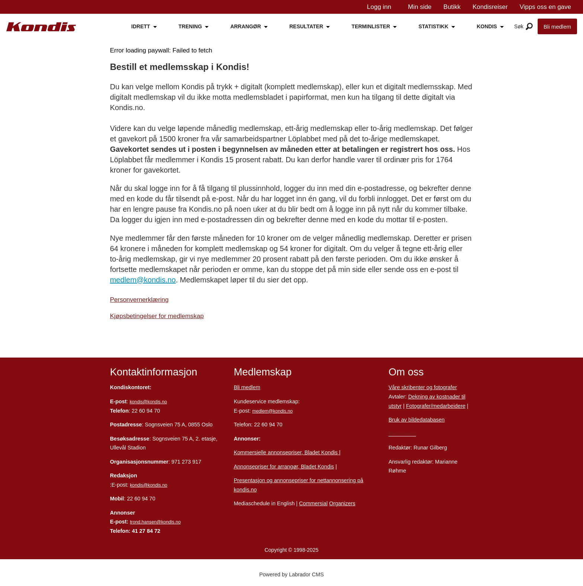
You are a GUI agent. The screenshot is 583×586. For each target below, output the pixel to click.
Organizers (342, 503)
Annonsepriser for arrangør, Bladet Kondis (284, 467)
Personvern (402, 434)
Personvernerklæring (139, 299)
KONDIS (487, 26)
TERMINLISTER (371, 26)
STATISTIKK (433, 26)
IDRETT (140, 26)
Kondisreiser (490, 6)
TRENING (190, 26)
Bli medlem (557, 26)
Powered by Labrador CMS (291, 574)
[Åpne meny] (529, 26)
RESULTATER (306, 26)
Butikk (452, 6)
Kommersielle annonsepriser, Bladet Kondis (286, 452)
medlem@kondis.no (143, 280)
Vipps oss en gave (545, 6)
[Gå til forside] (41, 27)
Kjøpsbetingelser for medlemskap (157, 316)
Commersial (313, 503)
